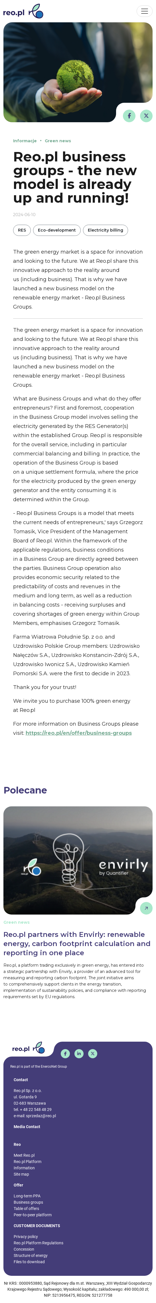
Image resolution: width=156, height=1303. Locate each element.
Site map (21, 1174)
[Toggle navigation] (145, 11)
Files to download (29, 1261)
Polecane (25, 790)
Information (24, 1168)
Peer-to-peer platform (33, 1215)
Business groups (28, 1202)
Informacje (25, 140)
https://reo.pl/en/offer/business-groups (79, 733)
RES (22, 230)
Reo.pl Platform (27, 1161)
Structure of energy (31, 1255)
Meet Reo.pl (24, 1155)
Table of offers (26, 1208)
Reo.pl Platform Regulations (38, 1243)
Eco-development (57, 230)
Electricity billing (105, 230)
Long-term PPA (27, 1196)
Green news (58, 140)
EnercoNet (49, 1067)
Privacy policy (26, 1236)
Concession (24, 1249)
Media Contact (27, 1126)
